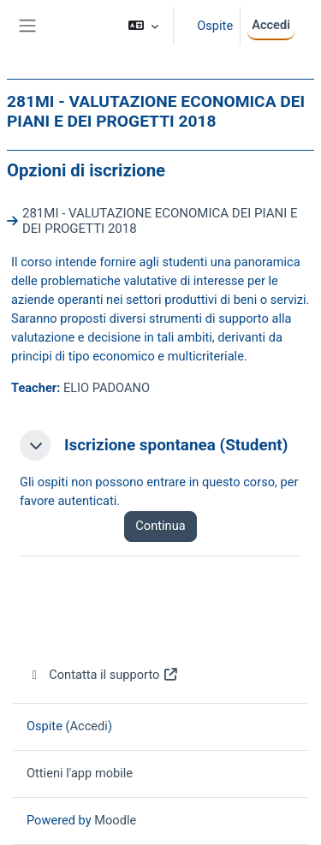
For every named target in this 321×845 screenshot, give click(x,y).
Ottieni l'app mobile (80, 773)
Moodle (115, 820)
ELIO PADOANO (106, 388)
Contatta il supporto (103, 674)
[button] (143, 26)
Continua (160, 525)
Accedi (271, 25)
